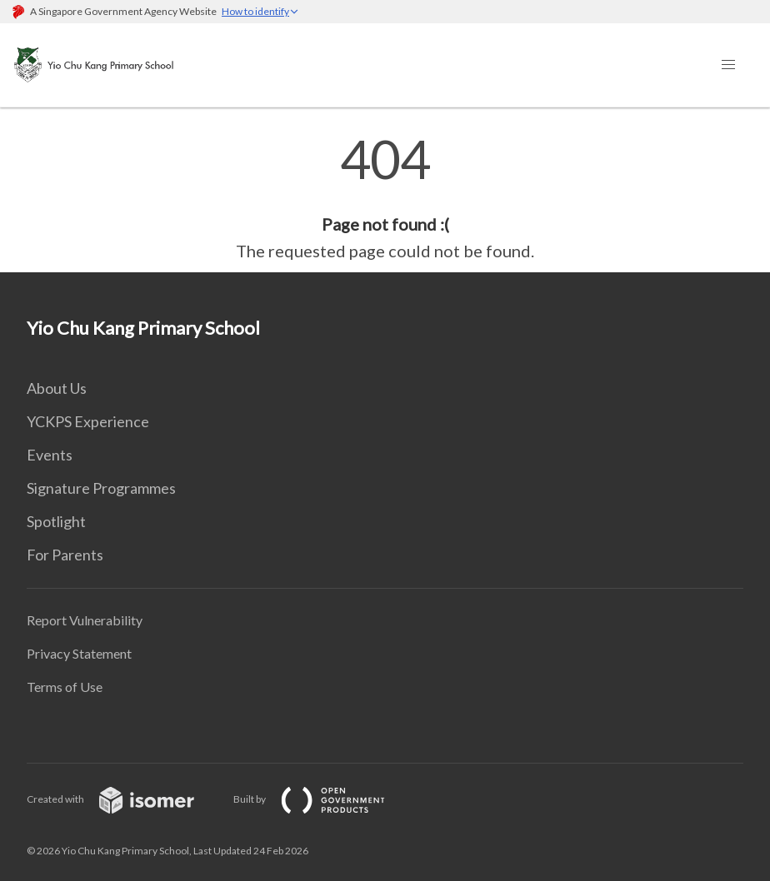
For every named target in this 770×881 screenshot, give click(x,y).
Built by (322, 799)
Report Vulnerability (84, 620)
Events (49, 454)
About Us (57, 388)
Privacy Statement (79, 653)
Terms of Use (64, 686)
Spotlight (56, 521)
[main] (385, 198)
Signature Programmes (101, 488)
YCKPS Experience (88, 421)
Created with (124, 799)
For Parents (65, 554)
